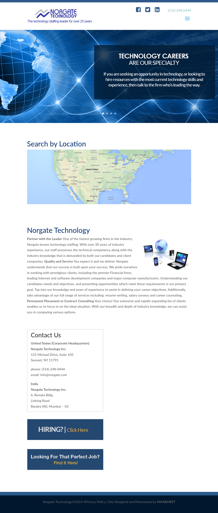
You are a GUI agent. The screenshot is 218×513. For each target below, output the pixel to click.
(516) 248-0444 (179, 10)
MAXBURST (166, 502)
